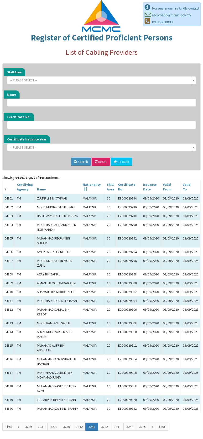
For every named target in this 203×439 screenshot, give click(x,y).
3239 (66, 426)
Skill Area (14, 72)
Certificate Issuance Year (27, 139)
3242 (104, 426)
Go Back (121, 162)
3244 (129, 426)
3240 (79, 426)
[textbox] (100, 80)
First (8, 426)
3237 (41, 426)
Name (11, 94)
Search (81, 162)
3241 (91, 426)
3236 (28, 426)
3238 (54, 426)
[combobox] (101, 80)
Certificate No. (19, 117)
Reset (101, 162)
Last (162, 426)
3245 (142, 426)
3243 (117, 426)
